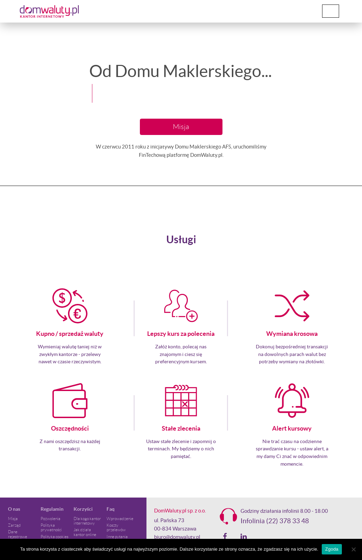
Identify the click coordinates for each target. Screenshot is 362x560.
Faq (111, 509)
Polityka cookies (54, 536)
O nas (14, 509)
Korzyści (83, 509)
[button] (9, 104)
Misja (181, 126)
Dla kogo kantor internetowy (87, 520)
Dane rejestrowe (17, 533)
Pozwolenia (50, 518)
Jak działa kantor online (85, 531)
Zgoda (331, 549)
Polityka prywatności (51, 527)
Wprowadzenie (120, 518)
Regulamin (52, 509)
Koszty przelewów (116, 527)
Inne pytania (117, 536)
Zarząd (14, 525)
